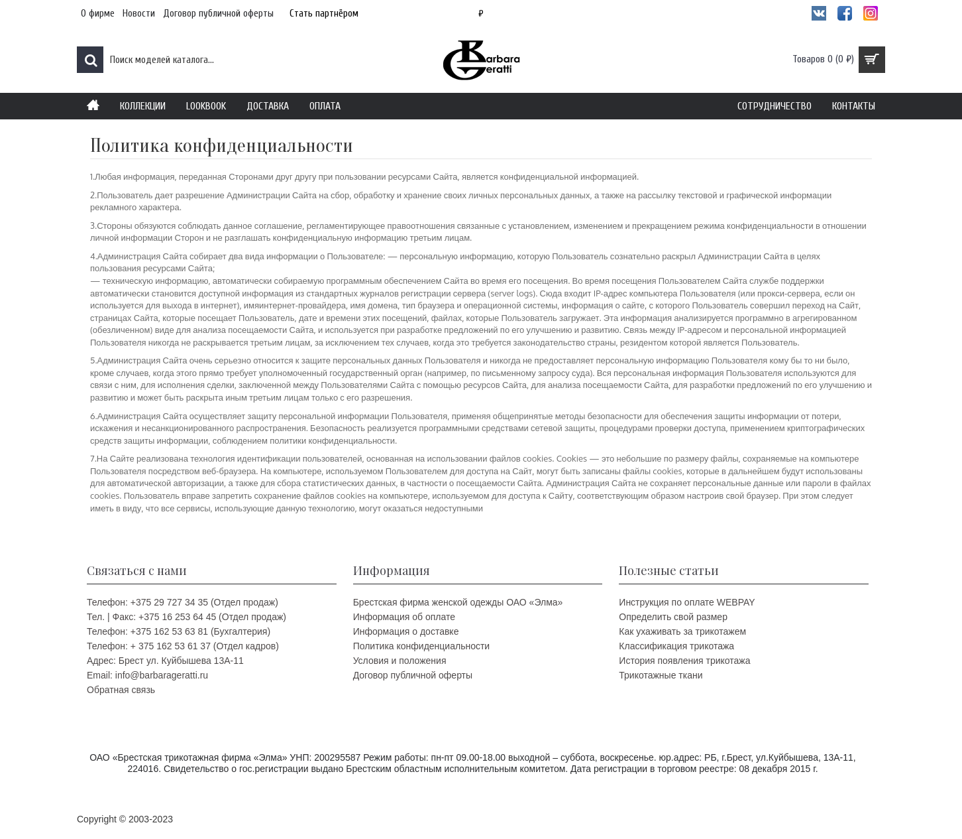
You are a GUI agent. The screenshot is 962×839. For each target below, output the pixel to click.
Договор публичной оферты (412, 675)
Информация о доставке (406, 631)
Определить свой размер (673, 617)
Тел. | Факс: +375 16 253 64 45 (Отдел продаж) (186, 617)
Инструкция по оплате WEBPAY (687, 602)
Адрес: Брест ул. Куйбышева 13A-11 (165, 660)
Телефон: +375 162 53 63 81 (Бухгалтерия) (178, 631)
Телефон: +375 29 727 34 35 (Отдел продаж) (182, 602)
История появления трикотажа (684, 660)
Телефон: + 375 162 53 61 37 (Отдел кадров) (183, 646)
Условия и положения (400, 660)
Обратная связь (121, 689)
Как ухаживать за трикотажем (682, 631)
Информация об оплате (404, 617)
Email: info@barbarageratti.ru (147, 675)
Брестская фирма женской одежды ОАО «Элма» (458, 602)
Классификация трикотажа (676, 646)
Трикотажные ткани (660, 675)
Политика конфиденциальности (421, 646)
